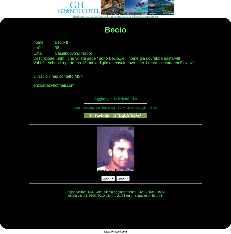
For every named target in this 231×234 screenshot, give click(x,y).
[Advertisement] (115, 214)
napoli (117, 231)
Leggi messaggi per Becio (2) (94, 108)
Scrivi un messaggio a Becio (138, 108)
